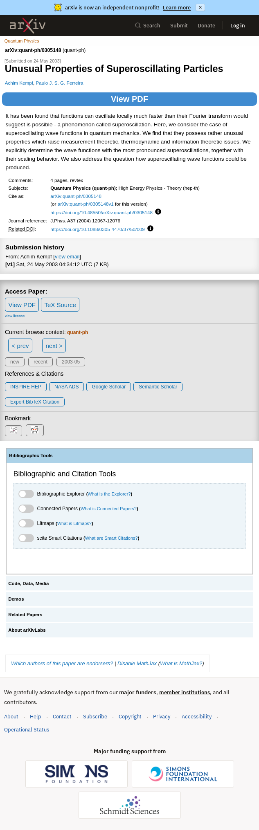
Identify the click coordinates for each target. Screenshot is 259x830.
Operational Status (26, 729)
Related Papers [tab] (25, 614)
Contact (62, 716)
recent (40, 362)
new (14, 362)
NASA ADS (66, 387)
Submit (179, 25)
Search (147, 25)
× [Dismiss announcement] (200, 7)
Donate (206, 25)
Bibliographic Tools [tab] (31, 455)
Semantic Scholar (158, 387)
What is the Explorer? (109, 493)
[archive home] (27, 26)
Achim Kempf (19, 82)
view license (15, 316)
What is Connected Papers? (109, 508)
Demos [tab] (16, 599)
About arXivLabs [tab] (27, 630)
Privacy (161, 716)
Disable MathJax (137, 663)
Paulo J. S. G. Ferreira (59, 82)
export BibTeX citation (34, 402)
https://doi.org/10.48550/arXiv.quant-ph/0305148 (101, 212)
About (11, 716)
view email (67, 256)
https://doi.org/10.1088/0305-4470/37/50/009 (97, 229)
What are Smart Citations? (111, 538)
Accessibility (197, 716)
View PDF (129, 98)
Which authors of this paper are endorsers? (62, 663)
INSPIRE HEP (25, 387)
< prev (20, 345)
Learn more (177, 7)
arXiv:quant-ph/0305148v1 (86, 203)
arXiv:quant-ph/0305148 (75, 196)
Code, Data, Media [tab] (28, 583)
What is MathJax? (181, 663)
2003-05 (71, 362)
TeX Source (60, 304)
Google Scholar (109, 387)
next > (53, 345)
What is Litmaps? (74, 523)
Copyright (130, 716)
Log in (237, 25)
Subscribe (95, 716)
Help (35, 716)
